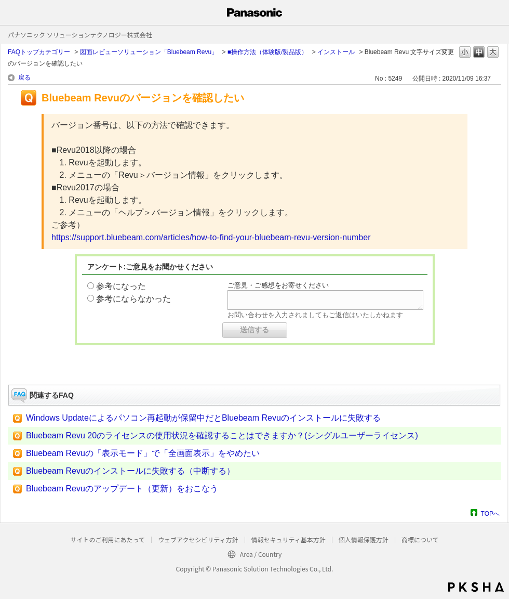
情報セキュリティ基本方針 (288, 539)
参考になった (121, 286)
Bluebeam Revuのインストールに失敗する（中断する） (130, 470)
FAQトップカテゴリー (39, 52)
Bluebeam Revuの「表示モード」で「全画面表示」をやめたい (143, 453)
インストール (336, 52)
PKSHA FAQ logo (476, 587)
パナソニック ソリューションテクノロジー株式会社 (80, 34)
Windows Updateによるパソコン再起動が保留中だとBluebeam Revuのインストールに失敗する (203, 417)
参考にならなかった (133, 298)
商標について (420, 539)
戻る (24, 77)
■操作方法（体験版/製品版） (267, 52)
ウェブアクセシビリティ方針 (198, 539)
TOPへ (490, 513)
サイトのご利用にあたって (107, 539)
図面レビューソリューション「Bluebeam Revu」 (149, 52)
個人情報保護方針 (364, 539)
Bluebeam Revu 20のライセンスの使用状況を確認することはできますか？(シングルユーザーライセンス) (222, 435)
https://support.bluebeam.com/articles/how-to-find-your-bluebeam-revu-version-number (211, 237)
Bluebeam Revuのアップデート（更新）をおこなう (122, 488)
